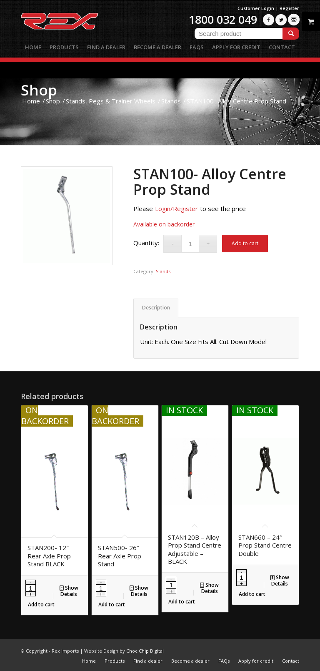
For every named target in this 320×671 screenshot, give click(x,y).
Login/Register (176, 208)
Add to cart (245, 243)
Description (156, 307)
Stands (163, 271)
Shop (39, 90)
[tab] (155, 308)
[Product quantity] (190, 244)
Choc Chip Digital (145, 651)
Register (289, 8)
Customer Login (256, 8)
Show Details (69, 591)
